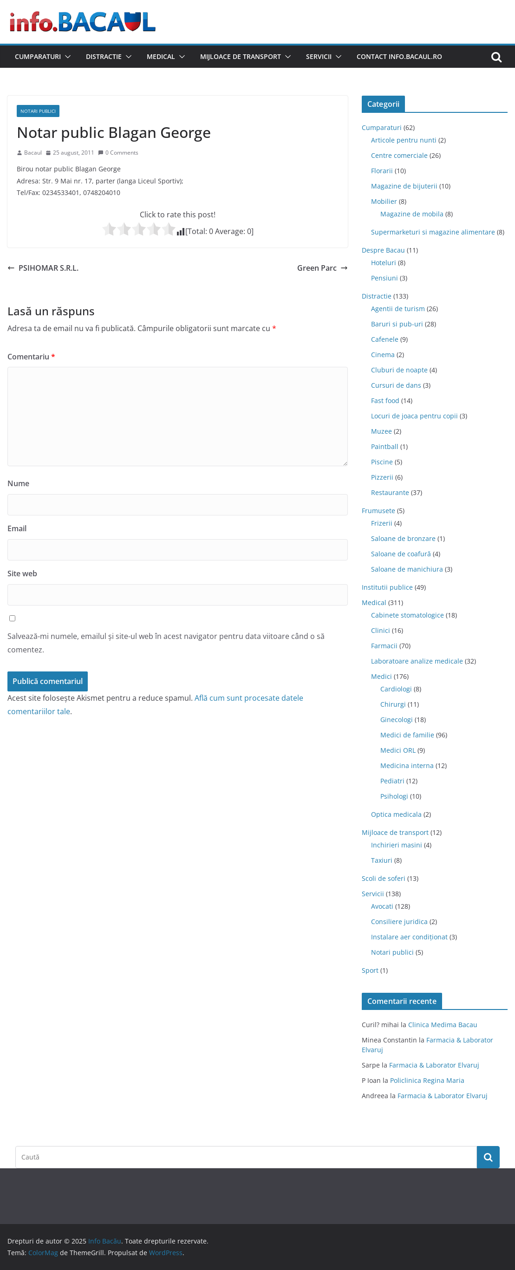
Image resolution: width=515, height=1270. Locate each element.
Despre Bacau (383, 250)
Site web (22, 573)
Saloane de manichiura (407, 569)
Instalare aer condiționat (409, 936)
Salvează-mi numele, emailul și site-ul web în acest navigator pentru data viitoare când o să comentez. (166, 643)
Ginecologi (396, 719)
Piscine (382, 461)
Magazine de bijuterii (404, 186)
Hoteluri (383, 262)
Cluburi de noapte (399, 369)
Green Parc (322, 268)
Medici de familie (407, 734)
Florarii (382, 170)
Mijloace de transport (240, 56)
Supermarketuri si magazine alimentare (433, 232)
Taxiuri (381, 860)
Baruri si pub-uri (397, 323)
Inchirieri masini (396, 844)
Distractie (104, 56)
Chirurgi (393, 704)
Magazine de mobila (411, 213)
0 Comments (118, 152)
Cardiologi (396, 688)
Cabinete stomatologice (407, 615)
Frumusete (378, 510)
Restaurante (390, 492)
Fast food (385, 400)
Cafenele (384, 339)
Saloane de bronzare (403, 538)
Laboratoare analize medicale (417, 661)
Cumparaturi (38, 56)
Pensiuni (384, 278)
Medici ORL (398, 750)
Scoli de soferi (383, 878)
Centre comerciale (399, 155)
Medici (381, 676)
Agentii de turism (398, 308)
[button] (66, 56)
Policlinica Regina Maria (427, 1080)
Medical (161, 56)
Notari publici (38, 111)
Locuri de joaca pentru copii (414, 415)
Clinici (380, 630)
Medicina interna (407, 765)
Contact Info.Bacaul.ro (399, 56)
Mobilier (384, 201)
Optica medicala (396, 814)
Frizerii (381, 523)
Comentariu (31, 357)
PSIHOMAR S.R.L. (42, 268)
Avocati (382, 906)
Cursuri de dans (396, 385)
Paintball (384, 446)
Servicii (319, 56)
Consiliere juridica (399, 921)
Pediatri (392, 780)
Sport (370, 970)
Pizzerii (382, 477)
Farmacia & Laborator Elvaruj (434, 1065)
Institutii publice (387, 587)
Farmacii (384, 645)
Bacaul (33, 152)
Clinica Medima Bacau (442, 1024)
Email (16, 528)
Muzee (381, 431)
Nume (18, 483)
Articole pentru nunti (404, 140)
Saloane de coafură (401, 553)
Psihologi (394, 796)
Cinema (383, 354)
